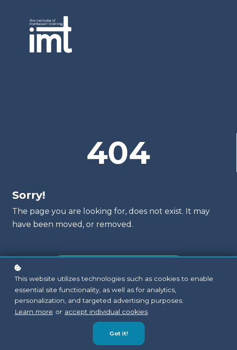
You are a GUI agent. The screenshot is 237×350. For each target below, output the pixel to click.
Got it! (118, 334)
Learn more (34, 311)
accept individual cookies (106, 311)
